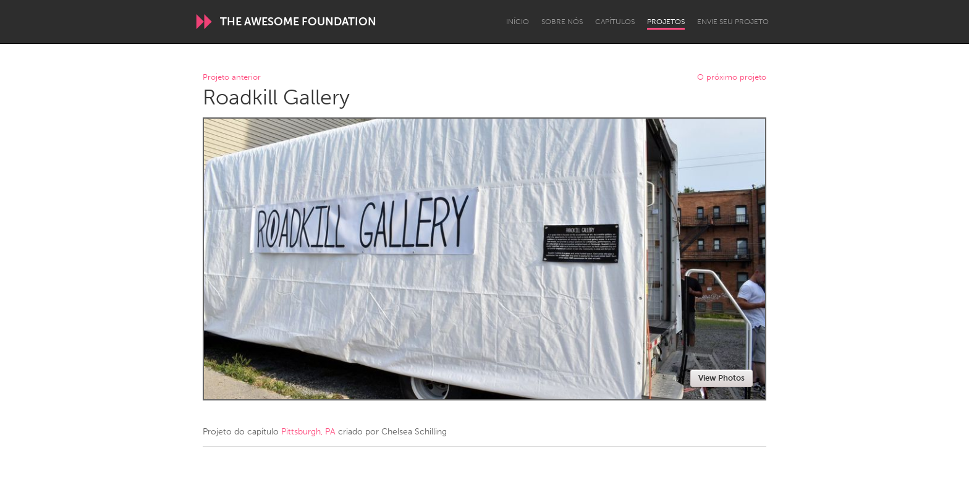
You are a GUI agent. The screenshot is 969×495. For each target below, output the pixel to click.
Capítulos (615, 21)
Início (517, 21)
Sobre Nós (562, 21)
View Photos (721, 378)
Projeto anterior (232, 78)
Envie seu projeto (733, 21)
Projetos (666, 21)
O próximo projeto (731, 78)
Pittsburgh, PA (308, 431)
